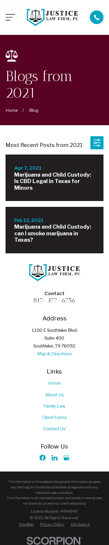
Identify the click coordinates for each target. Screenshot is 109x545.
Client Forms (54, 417)
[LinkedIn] (54, 458)
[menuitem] (26, 524)
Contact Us (54, 428)
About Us (54, 394)
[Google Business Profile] (66, 458)
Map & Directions (54, 353)
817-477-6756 (54, 300)
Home (54, 383)
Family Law (54, 406)
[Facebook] (43, 458)
